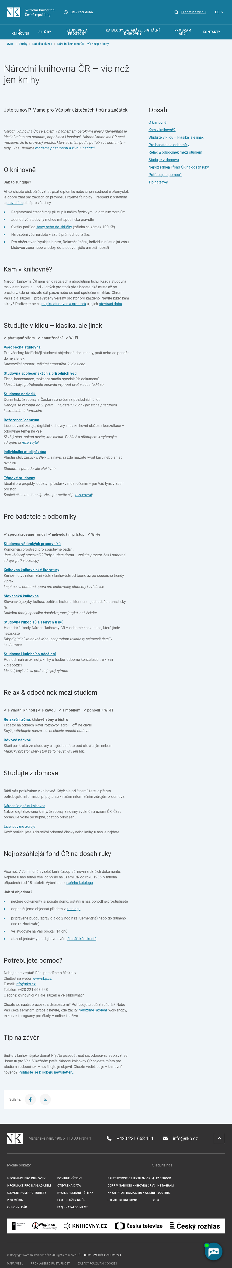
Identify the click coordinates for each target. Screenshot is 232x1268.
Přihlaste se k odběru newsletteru (45, 1072)
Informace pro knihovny (26, 1178)
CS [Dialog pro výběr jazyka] (220, 12)
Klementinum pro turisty (26, 1192)
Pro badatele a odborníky (169, 145)
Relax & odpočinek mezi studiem (175, 152)
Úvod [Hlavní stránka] (10, 44)
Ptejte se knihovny (123, 1200)
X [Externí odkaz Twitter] (155, 1200)
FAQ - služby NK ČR (71, 1200)
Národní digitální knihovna (24, 806)
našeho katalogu (79, 883)
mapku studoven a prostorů (64, 304)
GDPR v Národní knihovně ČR (130, 1185)
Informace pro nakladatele (29, 1185)
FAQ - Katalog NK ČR (72, 1207)
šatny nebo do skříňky (54, 227)
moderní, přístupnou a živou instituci (65, 148)
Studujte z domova (164, 160)
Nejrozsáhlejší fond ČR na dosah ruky (179, 167)
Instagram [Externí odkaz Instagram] (163, 1185)
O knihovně (157, 122)
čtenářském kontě (81, 939)
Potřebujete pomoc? (165, 175)
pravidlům (15, 203)
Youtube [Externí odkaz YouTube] (161, 1192)
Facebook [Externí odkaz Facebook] (161, 1178)
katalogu (73, 909)
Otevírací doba (81, 12)
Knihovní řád (17, 1207)
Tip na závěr (158, 182)
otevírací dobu (110, 304)
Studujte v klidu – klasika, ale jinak (176, 137)
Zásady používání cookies (97, 1263)
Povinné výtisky (69, 1178)
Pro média (15, 1200)
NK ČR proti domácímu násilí (130, 1192)
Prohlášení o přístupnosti (50, 1263)
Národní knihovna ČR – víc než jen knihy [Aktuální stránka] (83, 44)
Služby (23, 44)
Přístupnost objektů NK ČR (129, 1178)
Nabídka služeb (42, 44)
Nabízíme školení (93, 1010)
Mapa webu (15, 1263)
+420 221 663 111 (130, 1138)
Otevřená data (69, 1185)
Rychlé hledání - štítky (75, 1192)
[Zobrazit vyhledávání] (189, 12)
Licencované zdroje (19, 826)
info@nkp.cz (26, 984)
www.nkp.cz (42, 978)
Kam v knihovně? (162, 130)
